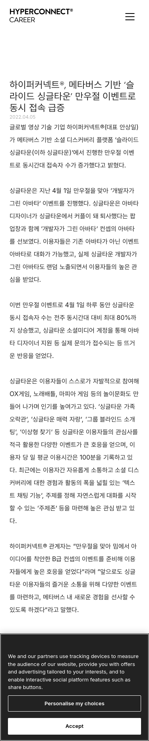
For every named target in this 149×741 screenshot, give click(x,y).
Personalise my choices (74, 703)
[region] (74, 687)
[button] (129, 16)
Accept (75, 726)
